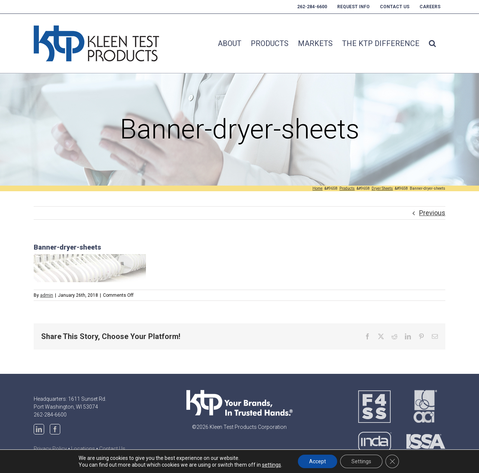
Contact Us (112, 449)
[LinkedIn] (39, 429)
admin (46, 295)
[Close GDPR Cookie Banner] (392, 461)
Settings (361, 461)
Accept (317, 461)
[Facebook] (55, 429)
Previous (432, 213)
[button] (432, 43)
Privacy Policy (50, 449)
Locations (83, 449)
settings (271, 465)
